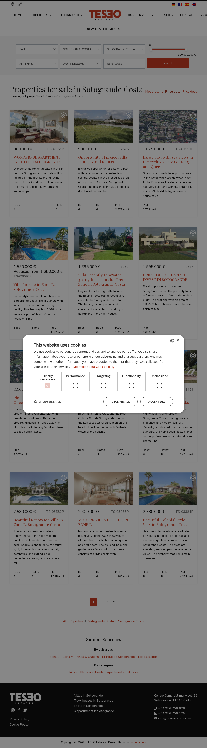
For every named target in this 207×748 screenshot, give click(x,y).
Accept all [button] (156, 401)
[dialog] (103, 374)
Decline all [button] (120, 401)
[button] (47, 401)
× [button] (177, 340)
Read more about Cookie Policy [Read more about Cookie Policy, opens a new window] (93, 366)
